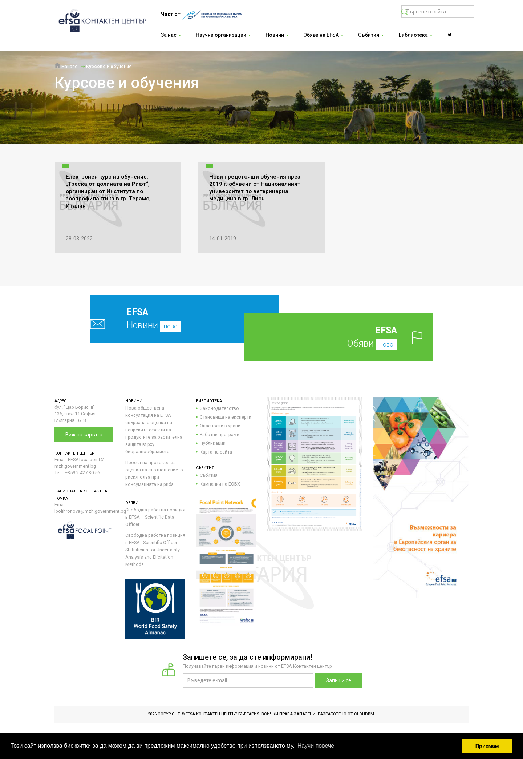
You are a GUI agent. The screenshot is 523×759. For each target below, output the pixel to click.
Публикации (213, 443)
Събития (209, 475)
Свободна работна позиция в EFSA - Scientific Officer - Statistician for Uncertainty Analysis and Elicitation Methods (155, 549)
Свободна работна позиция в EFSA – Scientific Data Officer (155, 517)
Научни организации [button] (223, 35)
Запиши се (338, 680)
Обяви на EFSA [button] (323, 35)
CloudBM (364, 714)
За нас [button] (171, 35)
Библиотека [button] (415, 35)
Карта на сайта (216, 452)
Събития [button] (371, 35)
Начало (66, 66)
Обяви (350, 337)
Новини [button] (277, 35)
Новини (167, 319)
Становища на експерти (225, 417)
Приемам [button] (487, 746)
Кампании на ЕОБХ (220, 484)
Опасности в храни (220, 425)
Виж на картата (83, 435)
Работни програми (219, 434)
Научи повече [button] (315, 746)
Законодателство (219, 408)
